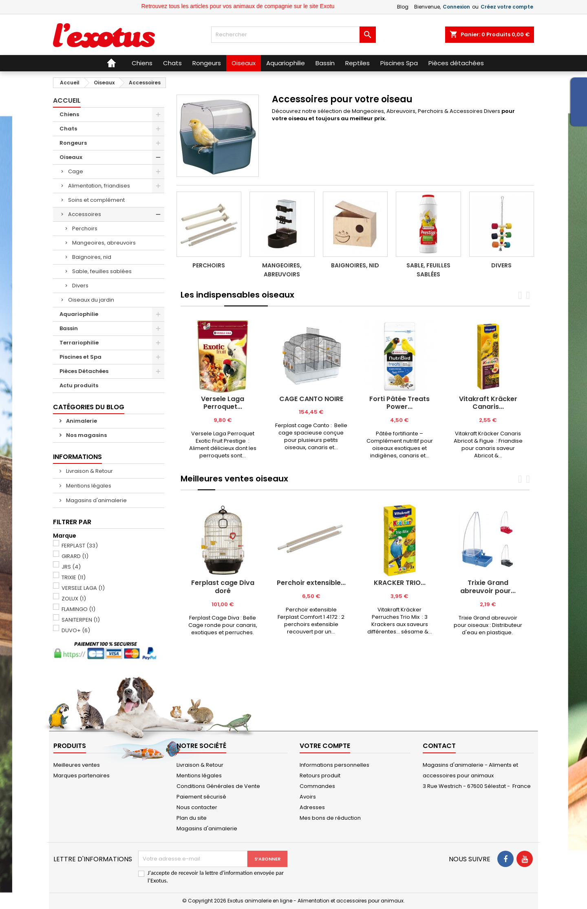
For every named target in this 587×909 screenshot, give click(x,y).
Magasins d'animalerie (96, 500)
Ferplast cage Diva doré (222, 587)
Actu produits (79, 385)
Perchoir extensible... (311, 582)
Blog (402, 6)
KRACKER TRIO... (400, 582)
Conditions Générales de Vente (218, 786)
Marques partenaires (81, 775)
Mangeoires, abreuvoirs (104, 243)
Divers (80, 285)
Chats (68, 128)
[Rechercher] (293, 34)
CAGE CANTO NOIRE (311, 399)
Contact (439, 745)
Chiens (69, 114)
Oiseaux (71, 157)
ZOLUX (74, 598)
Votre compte (325, 745)
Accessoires (84, 214)
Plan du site (192, 818)
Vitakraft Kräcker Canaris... (488, 403)
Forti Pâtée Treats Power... (399, 403)
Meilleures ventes (76, 765)
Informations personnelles (334, 765)
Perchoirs (84, 228)
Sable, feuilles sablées (102, 271)
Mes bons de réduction (330, 818)
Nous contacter (197, 807)
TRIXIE (74, 577)
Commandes (317, 786)
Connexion (456, 6)
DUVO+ (76, 630)
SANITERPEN (81, 620)
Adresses (312, 807)
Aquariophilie (79, 314)
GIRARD (75, 556)
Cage (75, 171)
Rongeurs (73, 143)
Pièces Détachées (84, 371)
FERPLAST (80, 545)
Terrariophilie (79, 342)
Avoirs (308, 797)
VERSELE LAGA (83, 588)
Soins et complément (96, 200)
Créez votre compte (507, 6)
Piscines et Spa (81, 357)
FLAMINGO (78, 609)
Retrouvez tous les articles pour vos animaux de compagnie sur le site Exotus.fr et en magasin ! (287, 6)
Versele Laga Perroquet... (222, 403)
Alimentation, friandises (99, 186)
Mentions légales (88, 486)
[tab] (202, 306)
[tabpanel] (223, 390)
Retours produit (320, 775)
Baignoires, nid (91, 257)
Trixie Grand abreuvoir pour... (488, 587)
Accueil (67, 100)
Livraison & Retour (89, 471)
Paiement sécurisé (201, 797)
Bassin (69, 328)
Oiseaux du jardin (91, 300)
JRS (71, 567)
